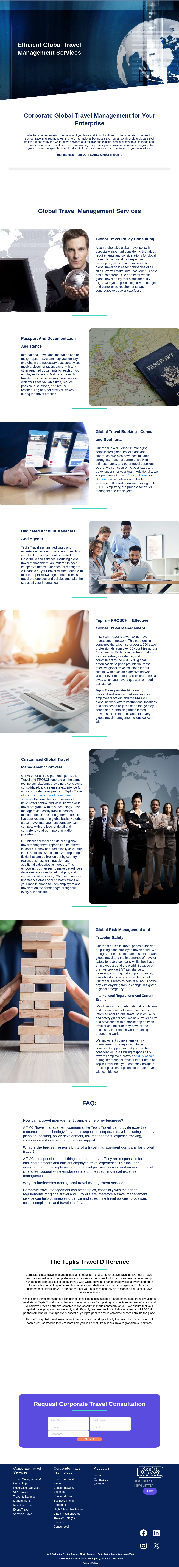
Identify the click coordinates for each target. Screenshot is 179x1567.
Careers (99, 1484)
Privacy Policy (90, 1563)
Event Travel (21, 1509)
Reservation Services (26, 1487)
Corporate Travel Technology (67, 1470)
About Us (101, 1468)
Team (97, 1475)
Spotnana (102, 479)
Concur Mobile (63, 1496)
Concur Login (62, 1526)
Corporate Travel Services (27, 1470)
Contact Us (101, 1479)
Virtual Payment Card (67, 1513)
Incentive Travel (23, 1505)
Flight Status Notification (69, 1509)
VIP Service (20, 1492)
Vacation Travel (23, 1514)
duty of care (146, 1056)
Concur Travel (137, 475)
